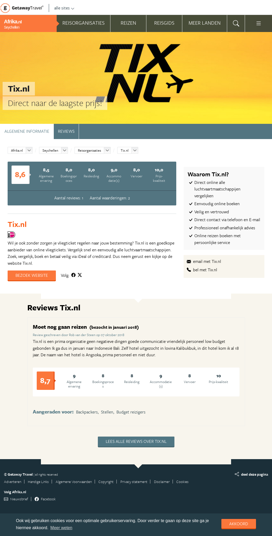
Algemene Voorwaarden (74, 481)
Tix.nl (125, 150)
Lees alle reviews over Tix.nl (136, 441)
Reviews (66, 131)
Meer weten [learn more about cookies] (61, 528)
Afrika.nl (17, 150)
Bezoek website (31, 275)
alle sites (64, 8)
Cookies (182, 481)
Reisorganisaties (89, 150)
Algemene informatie (26, 131)
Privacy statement (133, 481)
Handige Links (38, 481)
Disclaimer (162, 481)
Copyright (106, 481)
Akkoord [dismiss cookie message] (238, 524)
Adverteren (12, 481)
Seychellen (50, 150)
